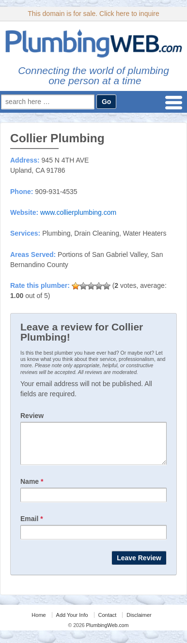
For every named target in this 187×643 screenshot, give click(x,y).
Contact (107, 622)
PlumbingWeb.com (107, 632)
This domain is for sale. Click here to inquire (93, 13)
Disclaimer (138, 622)
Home (38, 622)
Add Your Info (72, 622)
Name (31, 489)
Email (31, 526)
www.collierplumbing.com (78, 212)
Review (32, 415)
